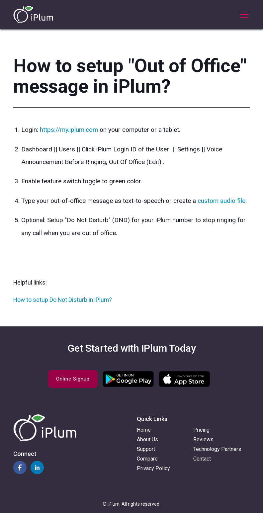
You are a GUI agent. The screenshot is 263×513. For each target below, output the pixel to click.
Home (144, 430)
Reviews (203, 439)
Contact (202, 459)
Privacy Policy (153, 468)
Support (146, 449)
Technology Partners (217, 449)
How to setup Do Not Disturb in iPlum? (62, 300)
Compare (147, 459)
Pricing (201, 430)
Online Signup (73, 379)
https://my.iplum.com (69, 129)
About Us (147, 439)
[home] (33, 14)
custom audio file (221, 201)
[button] (243, 15)
